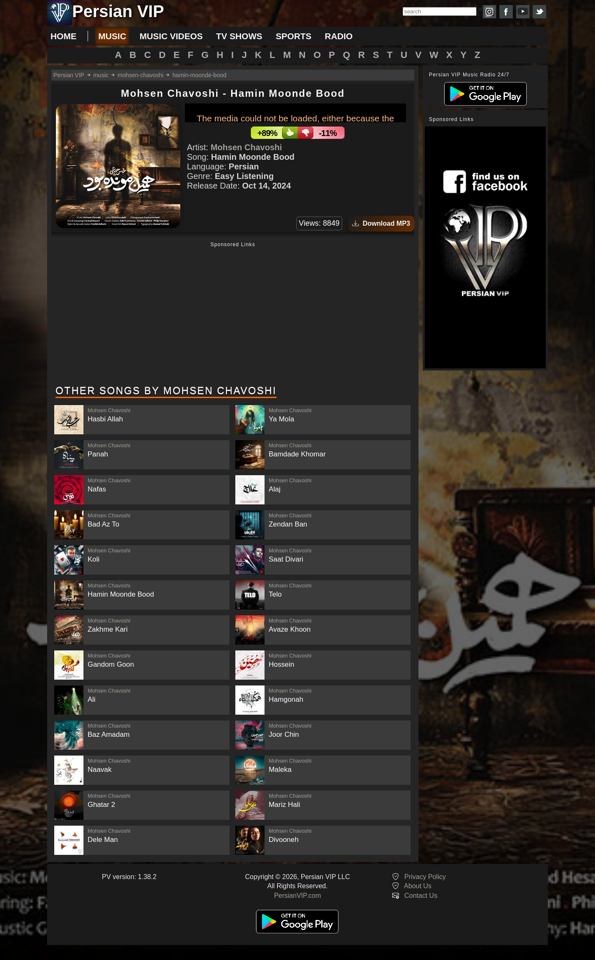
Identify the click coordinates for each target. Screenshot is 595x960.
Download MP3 (381, 223)
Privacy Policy (425, 876)
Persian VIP (68, 75)
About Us (417, 885)
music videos (170, 36)
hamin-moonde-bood (199, 75)
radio (339, 36)
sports (294, 36)
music (112, 36)
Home (63, 36)
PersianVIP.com (297, 895)
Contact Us (420, 895)
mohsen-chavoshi (141, 75)
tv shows (239, 36)
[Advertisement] (232, 314)
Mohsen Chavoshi (246, 147)
